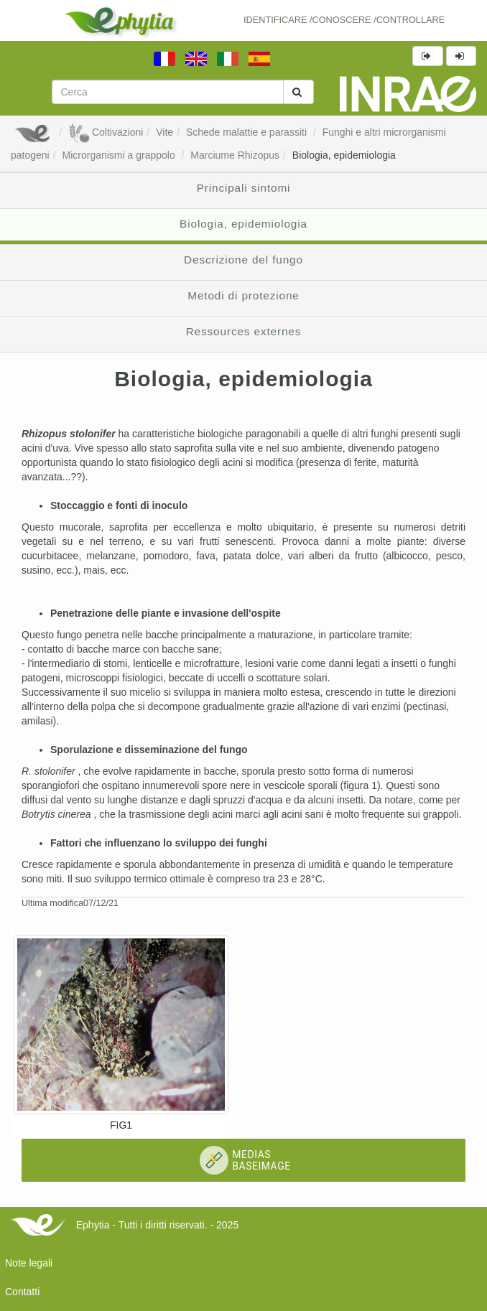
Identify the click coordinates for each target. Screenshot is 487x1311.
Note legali (28, 1263)
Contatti (22, 1291)
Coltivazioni (105, 132)
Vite (164, 132)
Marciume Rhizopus (234, 155)
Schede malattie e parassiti (248, 132)
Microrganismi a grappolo (120, 155)
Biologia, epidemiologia (344, 155)
